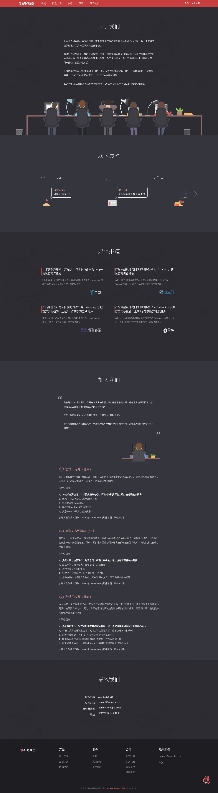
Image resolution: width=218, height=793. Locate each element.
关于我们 (130, 756)
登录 (187, 3)
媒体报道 (130, 772)
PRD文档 (94, 3)
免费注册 (195, 3)
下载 (81, 3)
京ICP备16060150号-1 (116, 788)
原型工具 (63, 761)
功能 (43, 3)
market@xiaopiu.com (109, 707)
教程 (70, 3)
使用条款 (97, 767)
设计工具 (63, 756)
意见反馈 (97, 761)
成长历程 (130, 767)
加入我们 (130, 761)
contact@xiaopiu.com (109, 702)
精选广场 (57, 3)
